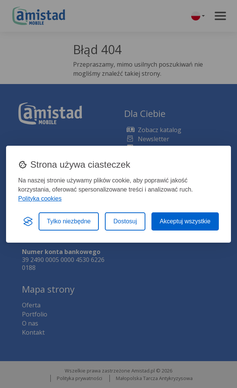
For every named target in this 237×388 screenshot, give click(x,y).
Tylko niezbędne (69, 221)
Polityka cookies (40, 198)
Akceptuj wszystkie (185, 221)
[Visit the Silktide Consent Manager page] (28, 221)
